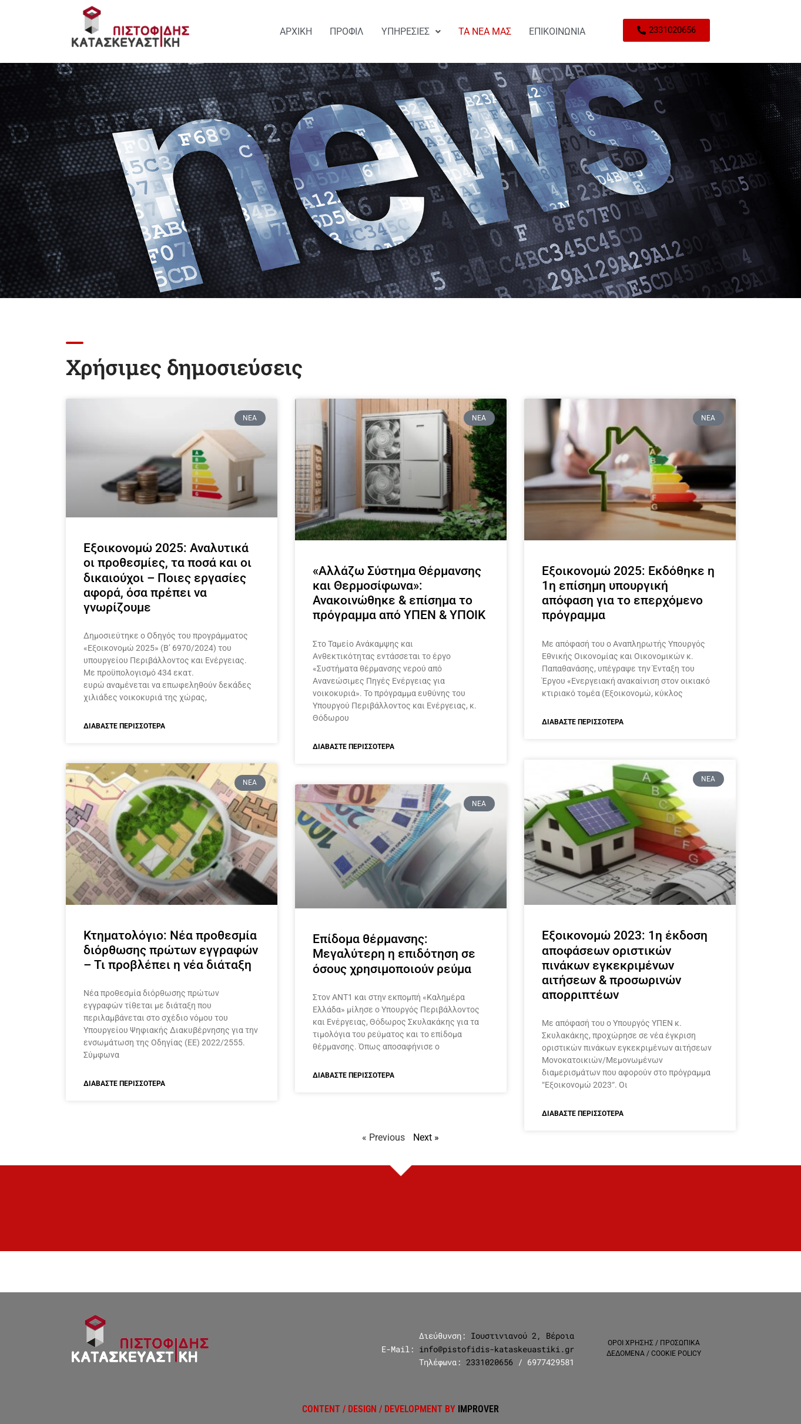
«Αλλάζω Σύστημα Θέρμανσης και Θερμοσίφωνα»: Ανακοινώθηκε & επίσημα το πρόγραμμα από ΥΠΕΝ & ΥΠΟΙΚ (399, 593)
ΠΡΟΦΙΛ (347, 31)
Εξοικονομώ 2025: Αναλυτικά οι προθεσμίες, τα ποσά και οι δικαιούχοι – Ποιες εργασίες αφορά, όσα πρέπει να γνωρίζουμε (167, 577)
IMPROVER (478, 1409)
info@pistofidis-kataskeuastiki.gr (496, 1349)
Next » (426, 1137)
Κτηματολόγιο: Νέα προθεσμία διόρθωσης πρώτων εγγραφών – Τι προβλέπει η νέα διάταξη (170, 950)
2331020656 (489, 1362)
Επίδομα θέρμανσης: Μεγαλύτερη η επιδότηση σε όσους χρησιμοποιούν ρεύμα (394, 953)
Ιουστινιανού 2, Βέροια (522, 1335)
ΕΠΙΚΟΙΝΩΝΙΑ (557, 31)
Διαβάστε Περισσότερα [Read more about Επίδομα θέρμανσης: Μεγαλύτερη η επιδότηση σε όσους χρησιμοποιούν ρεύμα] (353, 1075)
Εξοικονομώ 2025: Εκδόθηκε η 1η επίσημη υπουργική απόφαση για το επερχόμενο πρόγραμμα (628, 593)
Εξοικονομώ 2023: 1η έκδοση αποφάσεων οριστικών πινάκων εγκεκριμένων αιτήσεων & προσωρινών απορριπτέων (625, 965)
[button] (411, 31)
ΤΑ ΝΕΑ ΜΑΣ (484, 31)
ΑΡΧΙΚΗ (296, 31)
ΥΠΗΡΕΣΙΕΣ (411, 31)
